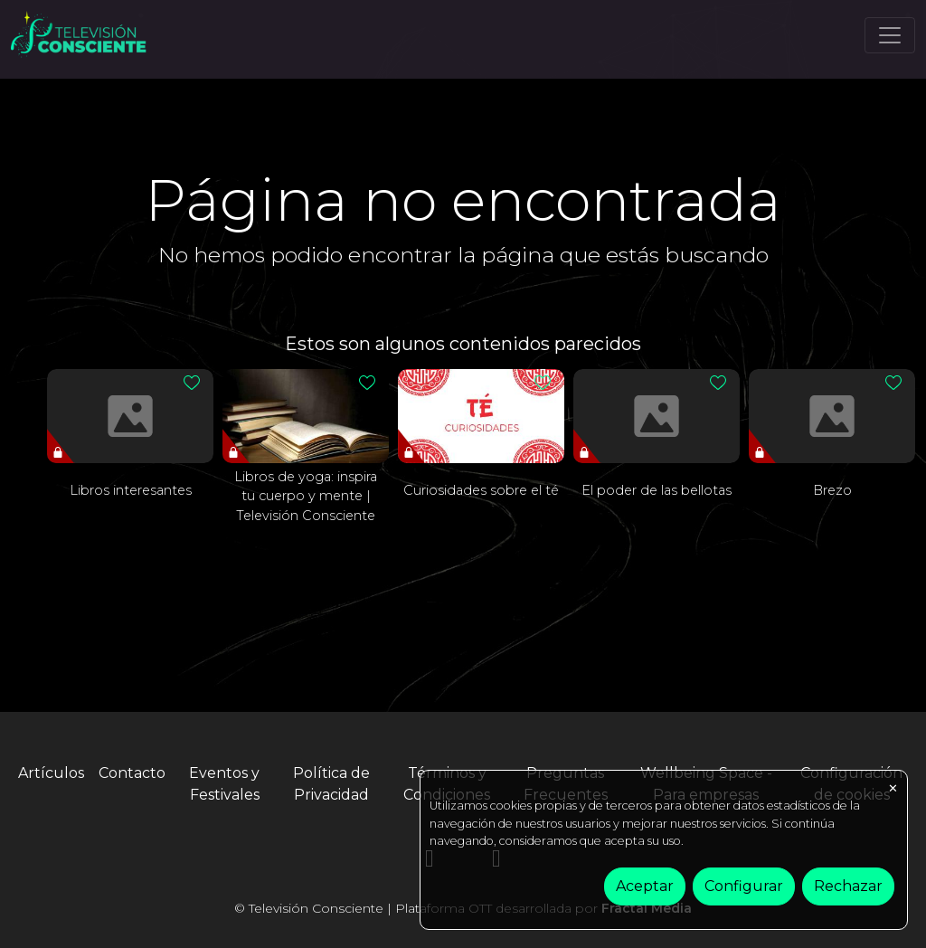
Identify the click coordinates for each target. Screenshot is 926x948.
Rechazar (848, 886)
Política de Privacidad (331, 783)
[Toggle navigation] (890, 35)
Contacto (132, 773)
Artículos (51, 773)
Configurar (743, 886)
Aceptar (645, 886)
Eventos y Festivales (224, 783)
